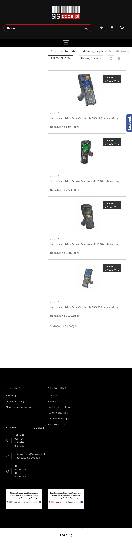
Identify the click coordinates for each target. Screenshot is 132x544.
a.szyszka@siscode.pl (27, 457)
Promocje (11, 395)
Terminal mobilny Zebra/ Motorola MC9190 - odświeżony (84, 118)
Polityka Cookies (58, 413)
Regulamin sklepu (58, 418)
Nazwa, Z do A (89, 58)
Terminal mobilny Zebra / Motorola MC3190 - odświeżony (84, 181)
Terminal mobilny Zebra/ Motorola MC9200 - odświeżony (84, 307)
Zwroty (52, 401)
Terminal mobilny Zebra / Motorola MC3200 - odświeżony (84, 244)
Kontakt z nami (57, 424)
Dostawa (53, 395)
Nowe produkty (15, 401)
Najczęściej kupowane (19, 407)
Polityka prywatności (60, 407)
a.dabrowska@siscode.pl (29, 454)
